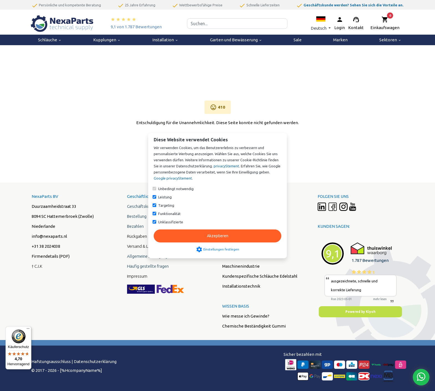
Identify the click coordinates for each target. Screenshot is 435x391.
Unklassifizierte (170, 222)
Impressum (137, 276)
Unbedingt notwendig (176, 189)
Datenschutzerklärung (95, 361)
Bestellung (136, 216)
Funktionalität (169, 214)
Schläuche (50, 39)
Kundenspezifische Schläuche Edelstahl (259, 276)
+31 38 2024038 (46, 246)
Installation (165, 39)
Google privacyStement (173, 178)
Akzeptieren (217, 236)
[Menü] (28, 329)
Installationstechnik (241, 286)
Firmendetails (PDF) (51, 256)
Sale (298, 39)
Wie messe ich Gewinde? (245, 316)
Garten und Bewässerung (236, 39)
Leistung (165, 197)
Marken (340, 39)
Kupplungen (107, 39)
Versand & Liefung (143, 246)
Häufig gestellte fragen (148, 266)
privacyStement (226, 166)
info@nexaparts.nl (49, 236)
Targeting (166, 205)
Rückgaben (137, 236)
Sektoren (390, 39)
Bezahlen (135, 226)
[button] (320, 23)
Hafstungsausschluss (51, 361)
